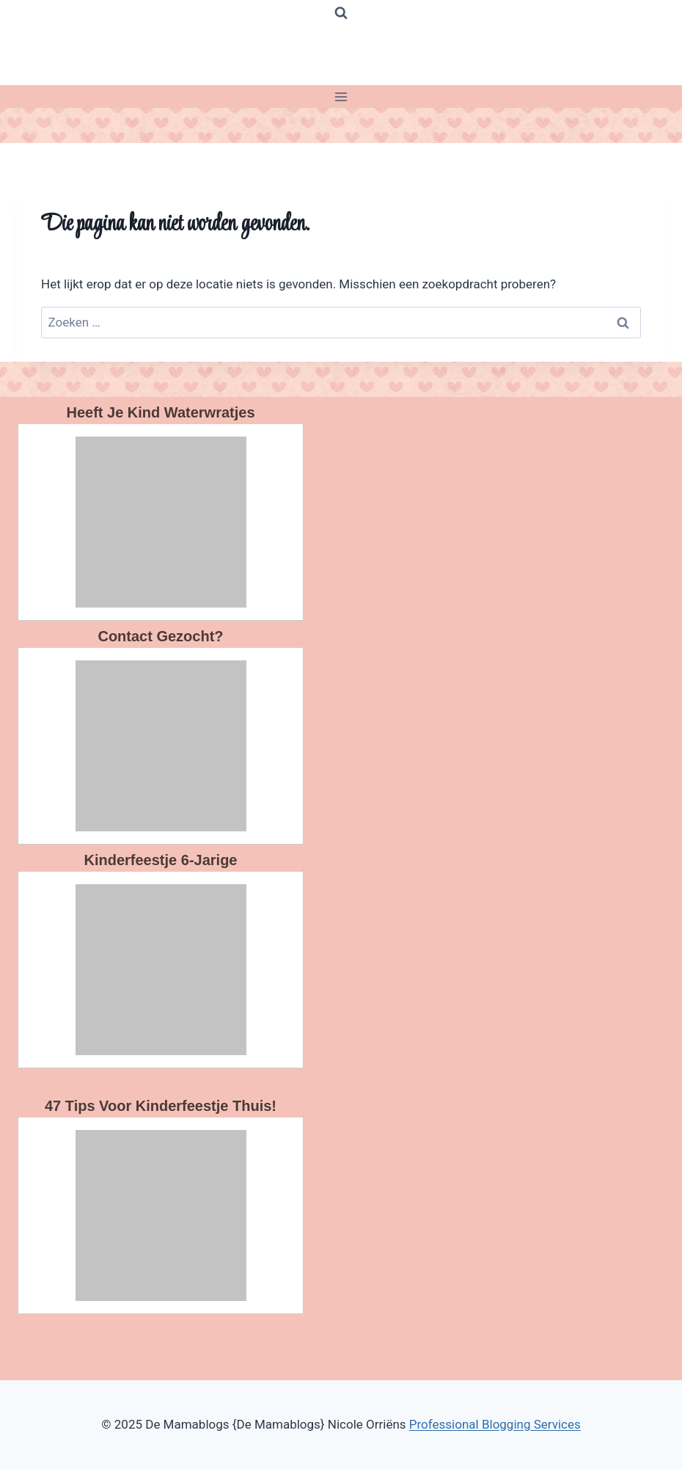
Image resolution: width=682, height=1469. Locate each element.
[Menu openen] (341, 96)
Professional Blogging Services (495, 1424)
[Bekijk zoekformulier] (341, 13)
